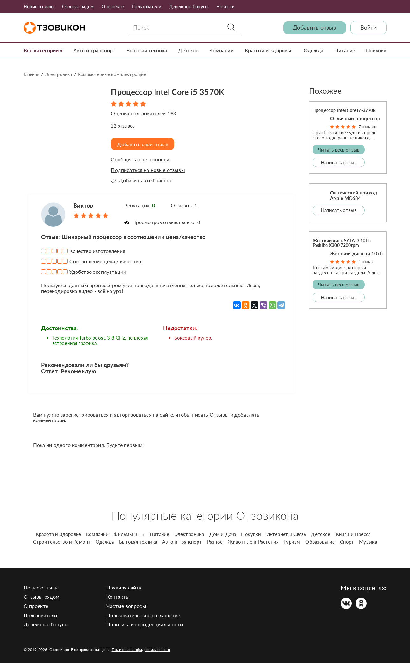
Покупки (376, 50)
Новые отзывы (39, 6)
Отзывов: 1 (184, 205)
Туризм (292, 542)
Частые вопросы (126, 606)
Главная (32, 74)
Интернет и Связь (286, 534)
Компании (221, 50)
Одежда (313, 50)
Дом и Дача (222, 534)
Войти (368, 27)
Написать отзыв (338, 162)
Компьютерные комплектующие (112, 74)
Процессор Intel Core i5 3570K (174, 91)
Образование (320, 542)
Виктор (83, 205)
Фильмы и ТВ (129, 534)
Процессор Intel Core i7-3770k (344, 110)
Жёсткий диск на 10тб (356, 253)
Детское (188, 50)
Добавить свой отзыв (143, 144)
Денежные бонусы (188, 6)
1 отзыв (366, 261)
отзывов (123, 125)
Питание (344, 50)
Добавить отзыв (314, 27)
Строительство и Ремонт (62, 542)
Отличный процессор (355, 118)
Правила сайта (123, 587)
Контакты (118, 597)
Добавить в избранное (141, 180)
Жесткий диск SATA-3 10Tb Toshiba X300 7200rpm (342, 242)
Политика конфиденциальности (144, 624)
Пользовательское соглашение (143, 615)
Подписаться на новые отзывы (148, 170)
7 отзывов (368, 126)
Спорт (347, 542)
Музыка (368, 542)
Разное (215, 542)
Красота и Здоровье (269, 50)
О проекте (112, 6)
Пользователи (146, 6)
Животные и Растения (253, 542)
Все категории (41, 50)
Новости (225, 6)
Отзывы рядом (78, 6)
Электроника (58, 74)
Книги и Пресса (353, 534)
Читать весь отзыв (339, 149)
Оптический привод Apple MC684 (353, 195)
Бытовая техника (146, 50)
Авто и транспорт (94, 50)
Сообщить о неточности (140, 159)
